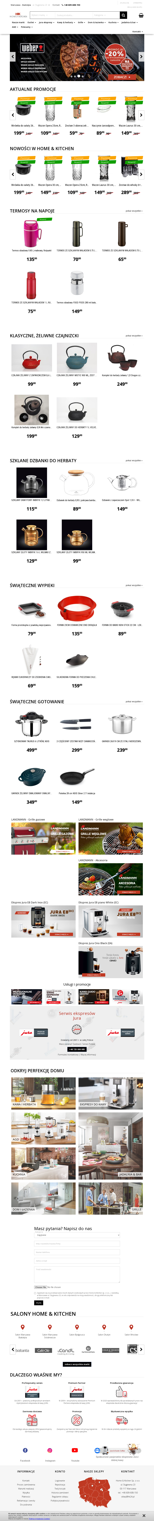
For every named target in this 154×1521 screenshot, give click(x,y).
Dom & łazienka (97, 22)
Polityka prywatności (60, 1500)
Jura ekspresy (46, 22)
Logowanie (60, 1480)
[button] (71, 76)
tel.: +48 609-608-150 (128, 1492)
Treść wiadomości (43, 1269)
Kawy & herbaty (66, 22)
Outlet (31, 22)
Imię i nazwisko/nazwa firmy (48, 1243)
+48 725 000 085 (77, 1049)
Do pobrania (26, 1504)
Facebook (25, 1461)
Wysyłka (26, 1492)
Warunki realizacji (26, 1488)
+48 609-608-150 (72, 5)
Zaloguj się (124, 3)
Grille (81, 22)
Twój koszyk (60, 1488)
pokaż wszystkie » (134, 210)
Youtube (75, 1461)
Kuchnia (114, 22)
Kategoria (39, 1232)
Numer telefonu (43, 1252)
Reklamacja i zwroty (26, 1500)
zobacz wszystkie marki (77, 1364)
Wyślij (38, 1302)
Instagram (50, 1461)
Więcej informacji (88, 1054)
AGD (15, 27)
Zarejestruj (137, 3)
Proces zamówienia (26, 1484)
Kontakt (138, 31)
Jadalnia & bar (129, 22)
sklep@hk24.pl (128, 1496)
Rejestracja (60, 1484)
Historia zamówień (60, 1492)
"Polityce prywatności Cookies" (39, 1519)
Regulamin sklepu (60, 1496)
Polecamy (27, 27)
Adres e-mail (41, 1261)
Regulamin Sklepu (134, 7)
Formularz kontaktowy (68, 1054)
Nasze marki (18, 22)
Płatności (26, 1496)
